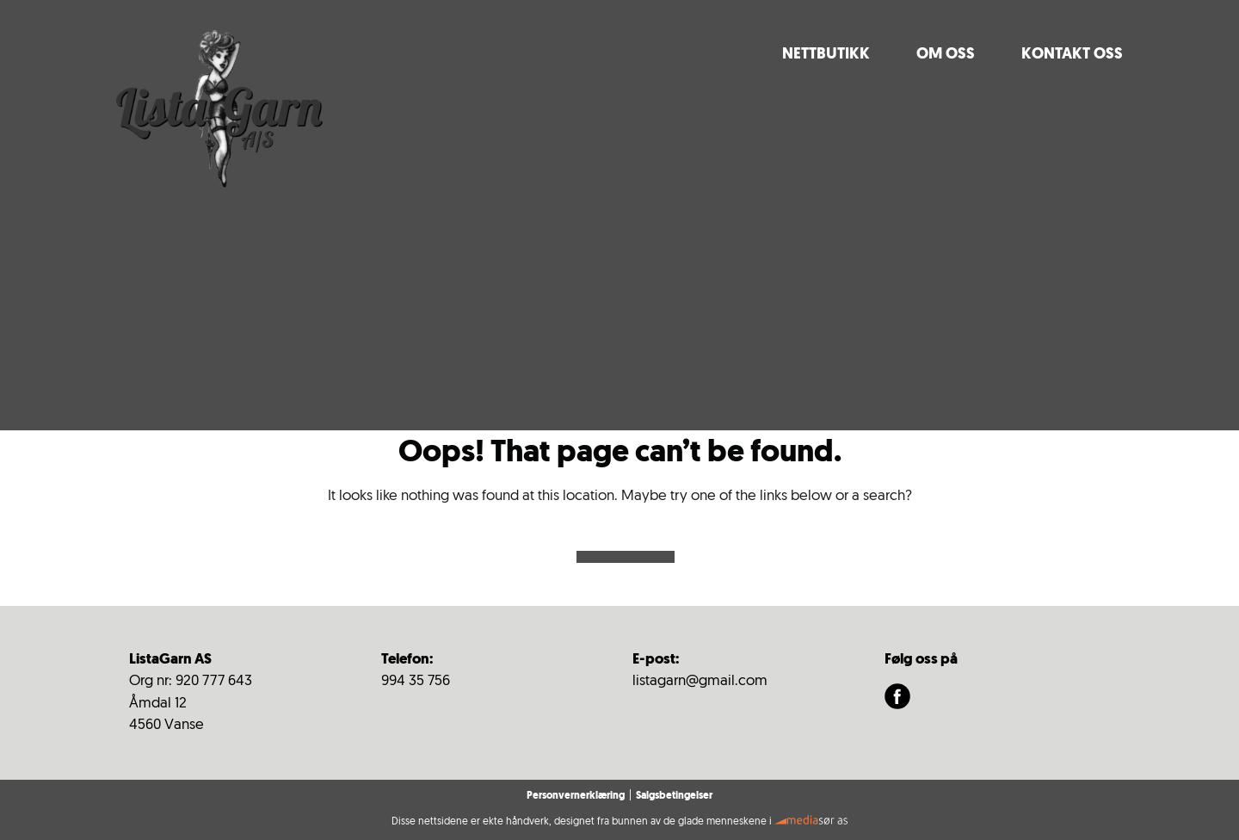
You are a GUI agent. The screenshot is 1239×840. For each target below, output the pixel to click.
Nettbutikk (826, 54)
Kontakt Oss (1072, 54)
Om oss (945, 54)
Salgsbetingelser (674, 796)
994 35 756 (415, 681)
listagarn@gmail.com (699, 681)
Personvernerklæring (576, 796)
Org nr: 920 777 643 (190, 681)
